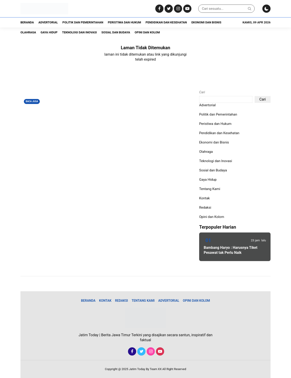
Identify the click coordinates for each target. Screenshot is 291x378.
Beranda (27, 22)
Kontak (204, 198)
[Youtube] (186, 9)
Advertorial (48, 22)
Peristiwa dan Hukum (124, 22)
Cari (202, 92)
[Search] (249, 8)
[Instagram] (177, 9)
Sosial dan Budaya (115, 32)
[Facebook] (158, 9)
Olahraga (28, 32)
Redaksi (205, 207)
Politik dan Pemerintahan (83, 22)
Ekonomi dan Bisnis (206, 22)
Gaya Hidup (49, 32)
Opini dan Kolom (147, 32)
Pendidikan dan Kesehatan (166, 22)
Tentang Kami (209, 189)
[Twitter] (168, 9)
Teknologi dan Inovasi (79, 32)
